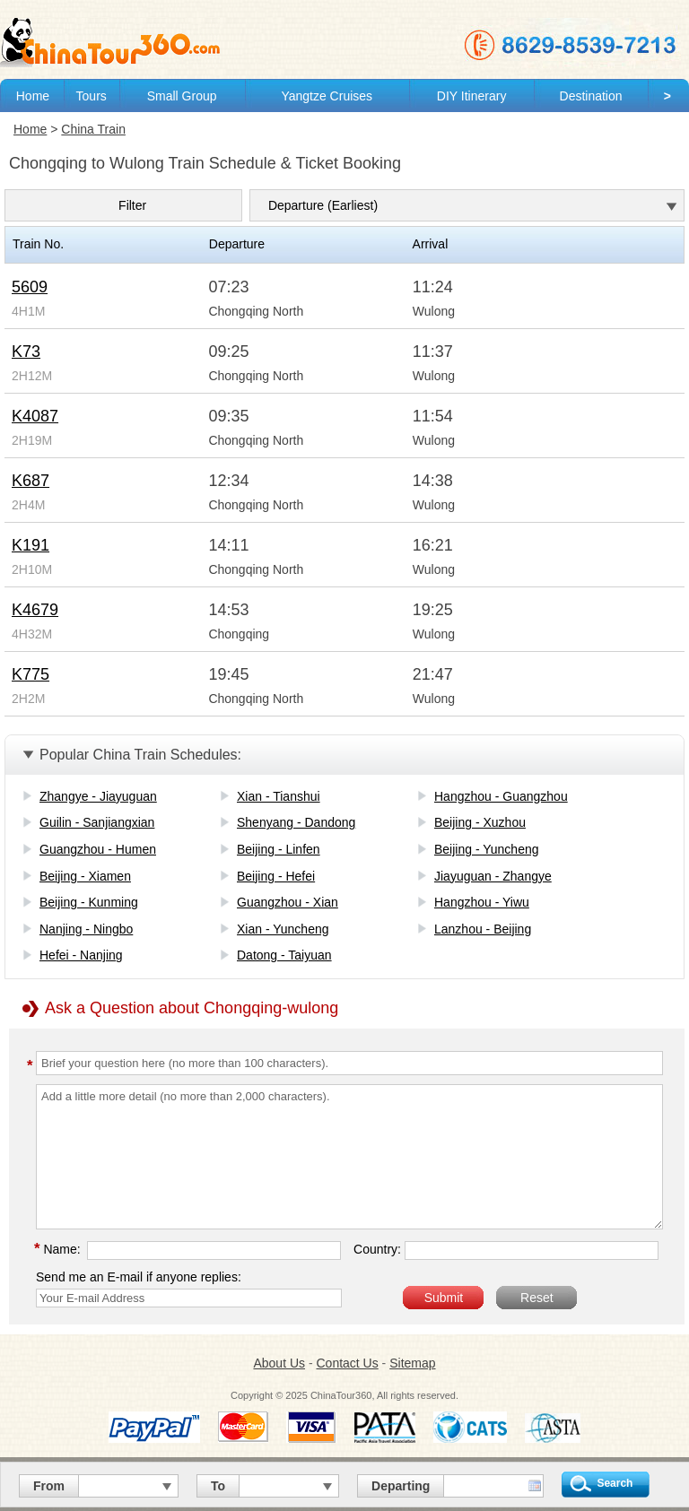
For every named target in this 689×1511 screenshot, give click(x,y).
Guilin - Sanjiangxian (96, 822)
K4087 (35, 416)
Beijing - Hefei (276, 876)
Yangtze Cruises (326, 96)
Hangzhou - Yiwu (481, 902)
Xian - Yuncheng (283, 929)
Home (32, 96)
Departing (400, 1486)
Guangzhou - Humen (97, 849)
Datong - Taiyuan (284, 955)
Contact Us (347, 1363)
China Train (93, 129)
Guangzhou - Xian (287, 902)
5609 (30, 287)
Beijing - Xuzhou (480, 822)
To (218, 1486)
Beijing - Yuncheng (486, 849)
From (49, 1486)
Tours (91, 96)
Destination (591, 96)
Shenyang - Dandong (296, 822)
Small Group (182, 96)
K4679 (35, 610)
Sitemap (412, 1363)
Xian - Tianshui (278, 796)
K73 (26, 351)
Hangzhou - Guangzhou (501, 796)
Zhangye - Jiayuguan (98, 796)
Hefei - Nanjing (81, 955)
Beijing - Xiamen (85, 876)
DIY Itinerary (472, 96)
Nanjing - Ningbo (86, 929)
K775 (30, 674)
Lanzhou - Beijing (482, 929)
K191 (30, 545)
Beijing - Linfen (278, 849)
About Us (279, 1363)
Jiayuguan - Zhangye (493, 876)
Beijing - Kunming (88, 902)
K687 (30, 481)
